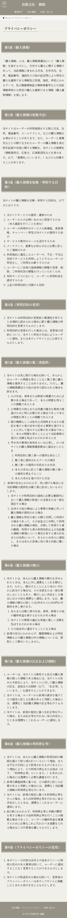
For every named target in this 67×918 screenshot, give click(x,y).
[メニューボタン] (4, 4)
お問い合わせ (49, 907)
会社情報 (16, 907)
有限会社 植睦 (33, 4)
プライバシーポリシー (31, 907)
